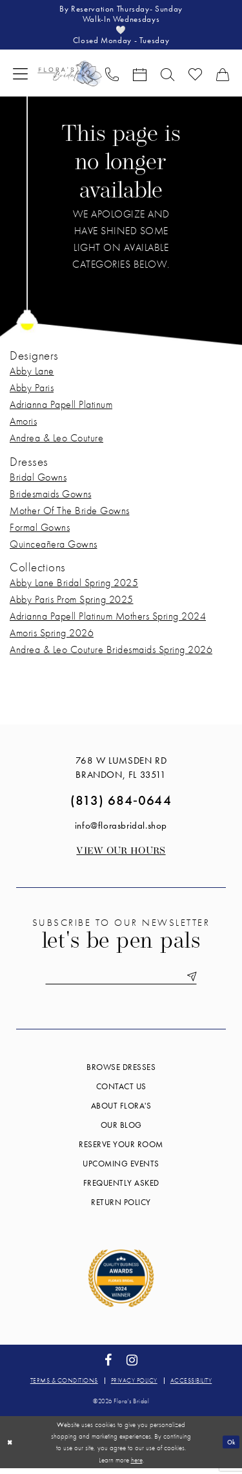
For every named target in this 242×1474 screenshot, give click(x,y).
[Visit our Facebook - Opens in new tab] (107, 1366)
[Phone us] (112, 78)
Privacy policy (134, 1387)
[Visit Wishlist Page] (195, 78)
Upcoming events (121, 1170)
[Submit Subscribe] (196, 982)
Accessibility (191, 1387)
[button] (20, 77)
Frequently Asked (121, 1189)
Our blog (121, 1131)
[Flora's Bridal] (69, 77)
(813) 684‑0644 (121, 804)
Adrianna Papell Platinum (61, 409)
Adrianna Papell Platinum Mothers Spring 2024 (108, 620)
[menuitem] (20, 77)
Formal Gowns (40, 532)
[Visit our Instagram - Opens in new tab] (132, 1366)
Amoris (23, 425)
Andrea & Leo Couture (56, 442)
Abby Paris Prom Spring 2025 (72, 604)
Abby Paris (32, 392)
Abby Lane (32, 375)
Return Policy (121, 1208)
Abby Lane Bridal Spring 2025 (74, 587)
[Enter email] (121, 982)
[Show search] (167, 78)
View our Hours (120, 856)
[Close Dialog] (11, 1448)
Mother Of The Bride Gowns (70, 515)
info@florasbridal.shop (121, 830)
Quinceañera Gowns (53, 548)
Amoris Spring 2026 (52, 637)
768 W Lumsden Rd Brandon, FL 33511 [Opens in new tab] (121, 772)
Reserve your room (121, 1150)
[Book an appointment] (140, 78)
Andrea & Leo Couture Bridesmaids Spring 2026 (111, 654)
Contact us (121, 1092)
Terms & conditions (64, 1387)
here (137, 1465)
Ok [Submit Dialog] (230, 1447)
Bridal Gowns (38, 481)
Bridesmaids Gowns (51, 498)
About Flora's (121, 1112)
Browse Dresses (121, 1073)
